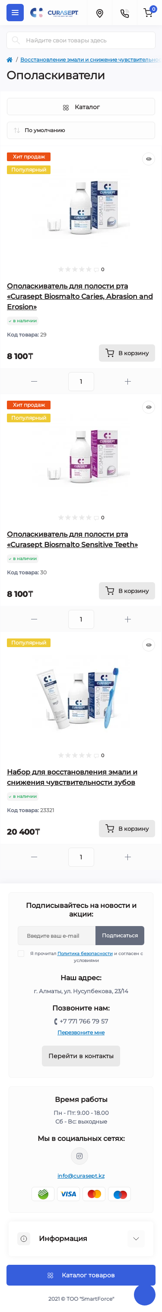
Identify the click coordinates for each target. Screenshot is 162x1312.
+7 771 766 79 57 (84, 1021)
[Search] (15, 40)
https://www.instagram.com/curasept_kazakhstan (79, 1156)
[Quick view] (148, 158)
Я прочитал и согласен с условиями (86, 956)
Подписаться (120, 935)
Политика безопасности (85, 953)
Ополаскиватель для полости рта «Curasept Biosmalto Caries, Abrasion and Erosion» (80, 296)
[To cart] (127, 353)
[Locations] (99, 12)
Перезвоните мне (81, 1032)
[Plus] (128, 381)
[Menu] (15, 12)
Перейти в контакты (81, 1056)
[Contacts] (124, 12)
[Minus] (34, 381)
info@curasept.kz (81, 1176)
